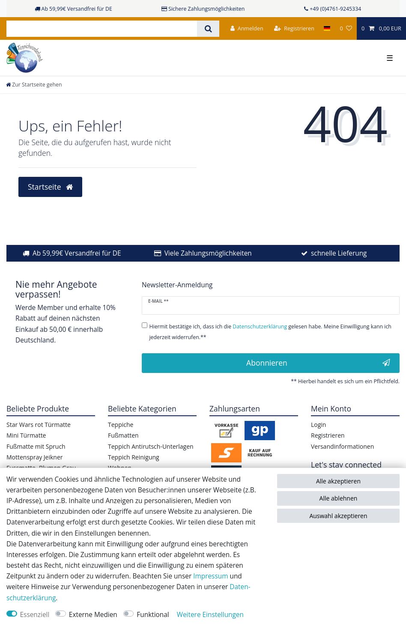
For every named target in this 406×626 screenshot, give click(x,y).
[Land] (327, 28)
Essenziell (35, 614)
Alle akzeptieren (338, 481)
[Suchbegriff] (101, 29)
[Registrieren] (294, 28)
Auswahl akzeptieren (338, 516)
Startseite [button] (50, 187)
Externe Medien (93, 614)
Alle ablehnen (338, 498)
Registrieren (328, 435)
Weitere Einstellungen (210, 614)
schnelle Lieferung (339, 253)
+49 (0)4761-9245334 (335, 8)
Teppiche (120, 424)
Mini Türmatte (26, 435)
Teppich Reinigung (133, 457)
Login (318, 424)
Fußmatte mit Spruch (36, 446)
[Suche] (208, 29)
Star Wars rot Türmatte (38, 424)
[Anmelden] (247, 28)
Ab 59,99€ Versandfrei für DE (77, 253)
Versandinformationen (342, 446)
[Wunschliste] (345, 28)
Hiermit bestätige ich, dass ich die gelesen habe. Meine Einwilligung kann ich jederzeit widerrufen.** (270, 332)
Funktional (153, 614)
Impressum (210, 576)
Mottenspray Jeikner (34, 457)
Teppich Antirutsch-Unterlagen (151, 446)
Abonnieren (318, 363)
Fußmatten (123, 435)
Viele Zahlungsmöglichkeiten (208, 253)
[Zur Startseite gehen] (34, 84)
